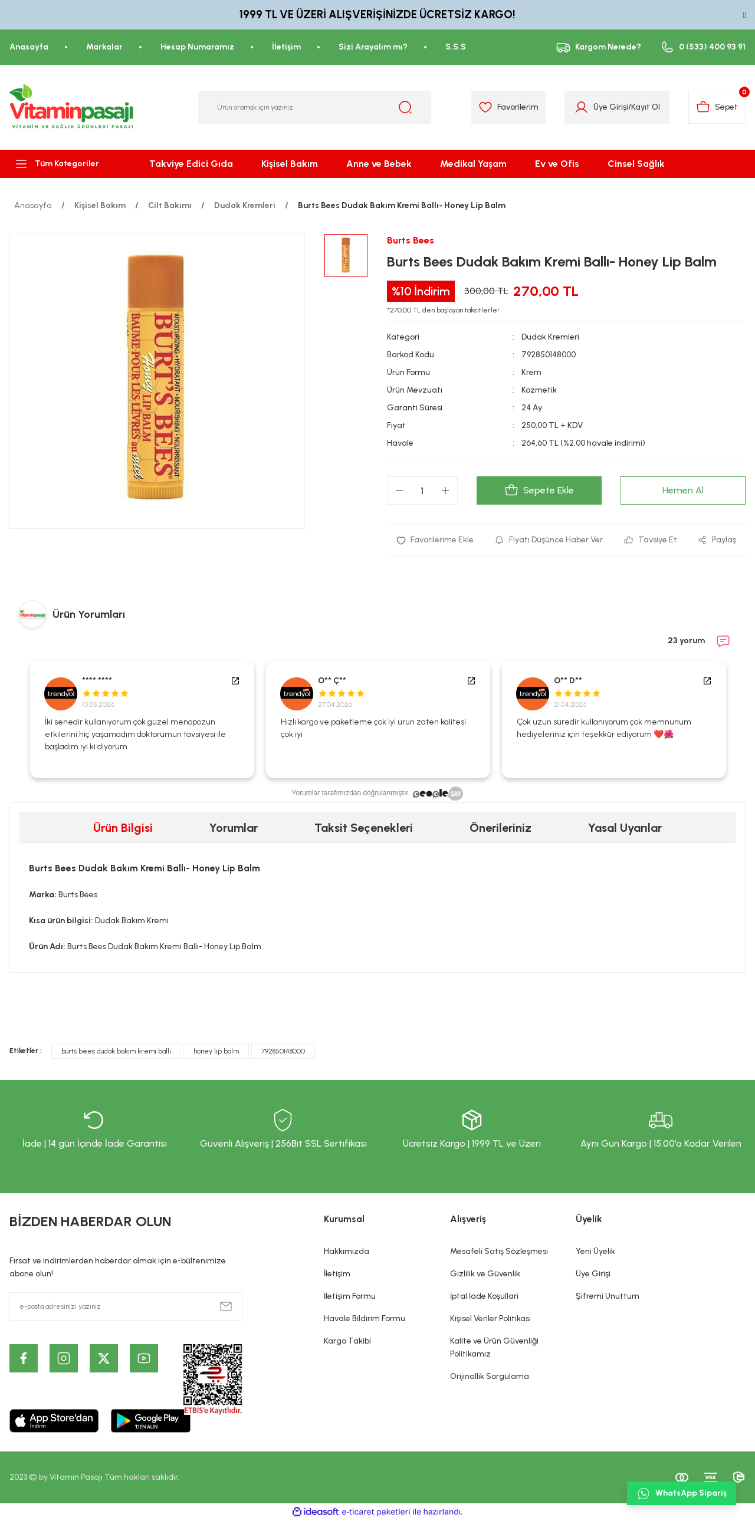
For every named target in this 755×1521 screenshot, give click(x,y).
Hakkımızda (346, 1251)
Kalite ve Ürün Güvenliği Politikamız (494, 1347)
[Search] (314, 107)
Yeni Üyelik (595, 1251)
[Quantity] (422, 490)
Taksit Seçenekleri (363, 828)
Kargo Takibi (347, 1341)
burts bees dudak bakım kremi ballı (116, 1051)
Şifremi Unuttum (607, 1296)
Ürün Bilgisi (123, 828)
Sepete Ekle (539, 490)
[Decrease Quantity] (399, 490)
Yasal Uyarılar (625, 828)
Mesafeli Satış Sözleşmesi (499, 1251)
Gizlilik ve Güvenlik (485, 1274)
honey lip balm (216, 1051)
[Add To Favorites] (435, 540)
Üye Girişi (593, 1274)
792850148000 (283, 1051)
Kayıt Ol (645, 107)
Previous (15, 719)
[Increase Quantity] (445, 490)
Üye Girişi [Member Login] (610, 107)
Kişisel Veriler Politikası (490, 1318)
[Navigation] (62, 164)
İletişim (337, 1274)
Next (740, 719)
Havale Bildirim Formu (364, 1318)
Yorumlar (233, 828)
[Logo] (71, 107)
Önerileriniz (500, 828)
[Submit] (226, 1306)
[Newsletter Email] (125, 1306)
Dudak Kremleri (550, 337)
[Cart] (717, 107)
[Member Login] (581, 107)
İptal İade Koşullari (484, 1296)
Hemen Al (683, 490)
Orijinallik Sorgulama (489, 1376)
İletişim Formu (350, 1296)
